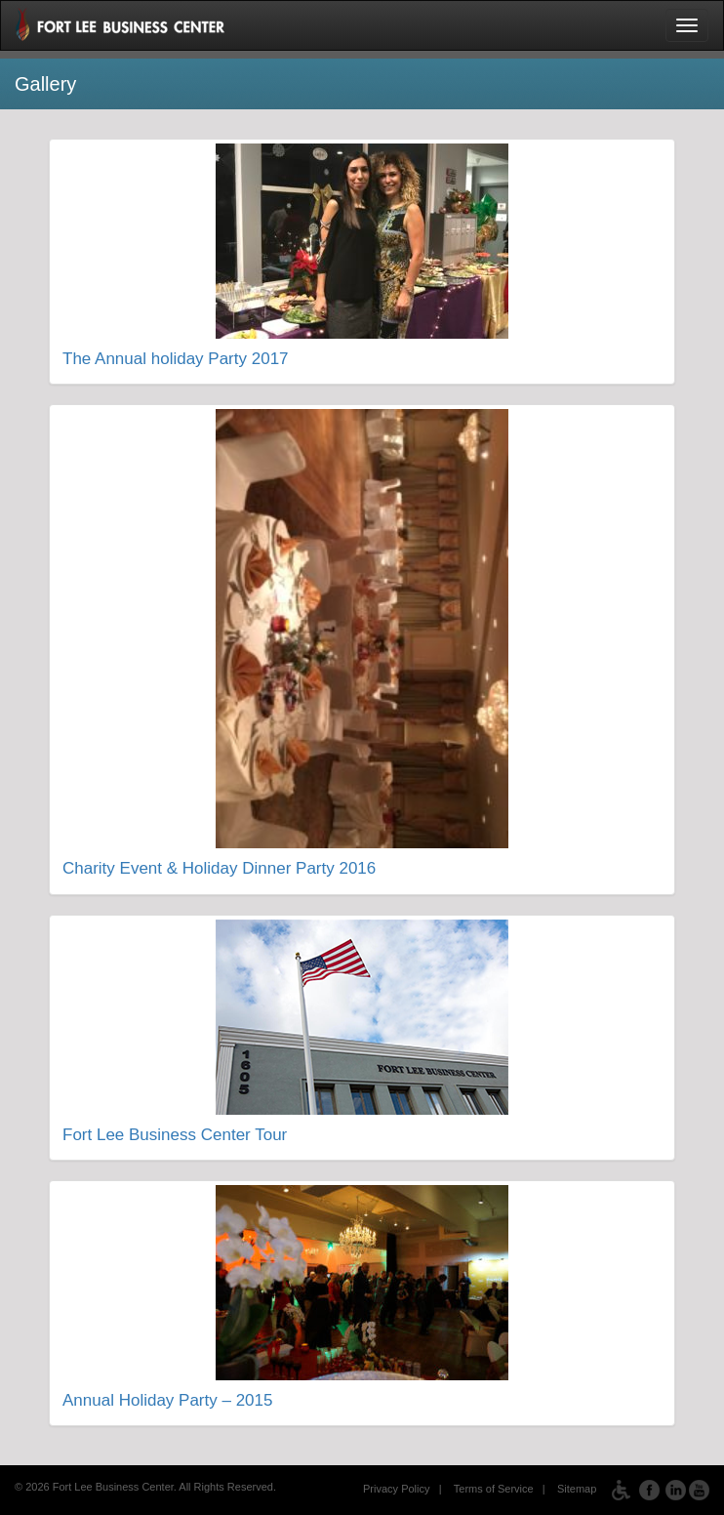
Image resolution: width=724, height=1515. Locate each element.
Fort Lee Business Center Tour (174, 1135)
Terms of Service (494, 1489)
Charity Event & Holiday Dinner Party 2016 (219, 868)
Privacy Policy (396, 1489)
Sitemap (576, 1489)
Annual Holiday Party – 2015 (167, 1400)
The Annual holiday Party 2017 (175, 358)
